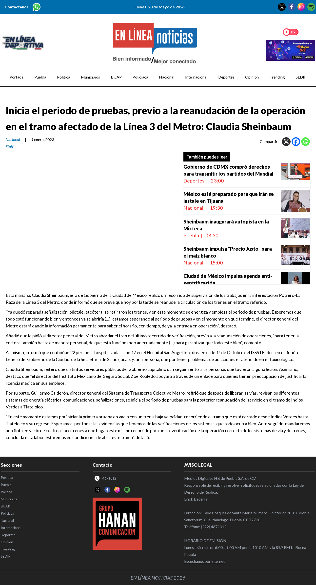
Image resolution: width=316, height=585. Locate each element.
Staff (9, 146)
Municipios (90, 77)
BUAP (116, 77)
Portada (16, 77)
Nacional (166, 77)
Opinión (252, 77)
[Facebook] (296, 141)
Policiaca (140, 77)
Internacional (196, 77)
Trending (277, 77)
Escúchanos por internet (204, 561)
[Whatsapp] (305, 141)
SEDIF (301, 77)
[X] (286, 141)
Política (63, 77)
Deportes (226, 77)
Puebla (40, 77)
